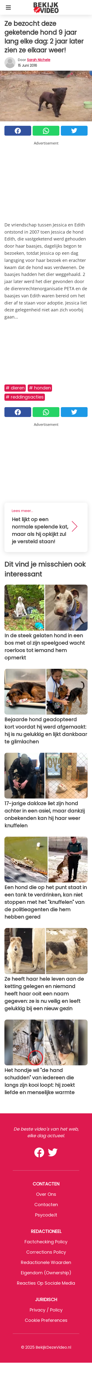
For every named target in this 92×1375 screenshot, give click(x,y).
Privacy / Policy (46, 1310)
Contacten (46, 1204)
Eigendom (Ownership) (46, 1273)
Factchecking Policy (46, 1242)
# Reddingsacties (25, 397)
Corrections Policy (46, 1252)
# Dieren (15, 388)
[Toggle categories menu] (8, 7)
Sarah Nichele (38, 59)
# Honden (40, 388)
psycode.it (46, 1215)
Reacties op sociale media (46, 1283)
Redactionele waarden (46, 1262)
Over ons (46, 1194)
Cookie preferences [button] (46, 1320)
